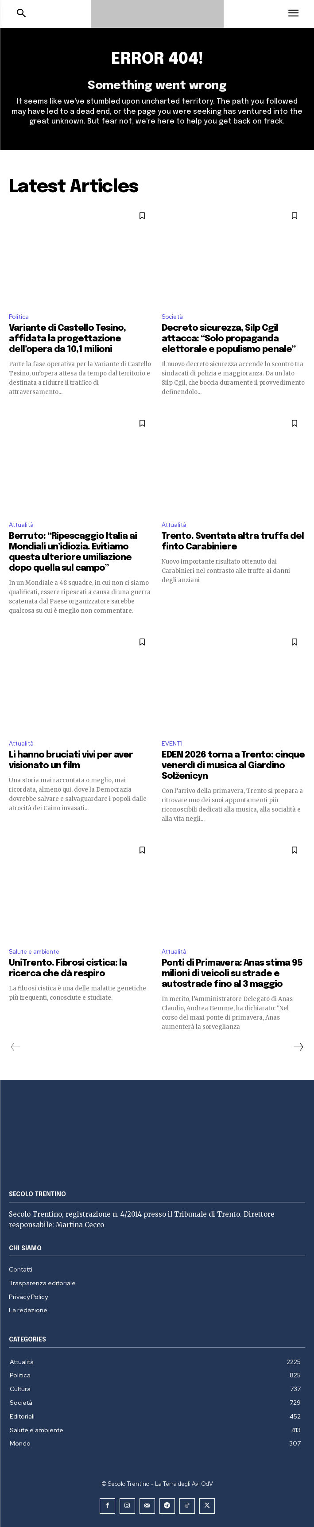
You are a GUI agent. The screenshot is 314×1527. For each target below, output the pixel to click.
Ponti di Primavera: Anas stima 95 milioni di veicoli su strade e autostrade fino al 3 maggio (232, 974)
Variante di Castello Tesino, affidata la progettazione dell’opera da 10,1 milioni (67, 339)
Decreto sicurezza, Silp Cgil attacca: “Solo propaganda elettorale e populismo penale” (228, 339)
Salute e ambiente (34, 951)
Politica (19, 317)
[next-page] (298, 1047)
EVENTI (172, 743)
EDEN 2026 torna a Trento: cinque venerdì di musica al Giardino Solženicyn (233, 765)
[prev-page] (16, 1047)
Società (172, 317)
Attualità (21, 525)
